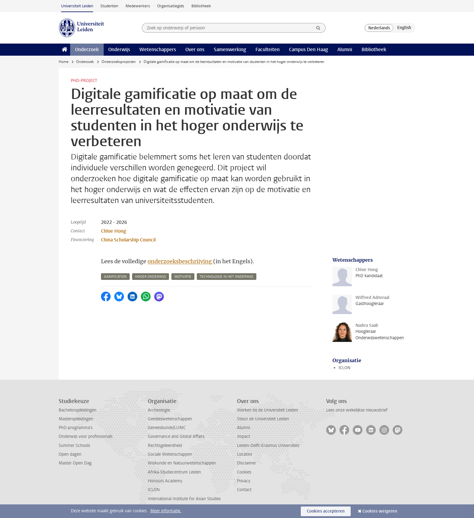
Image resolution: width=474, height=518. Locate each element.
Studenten (109, 5)
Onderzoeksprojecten (119, 61)
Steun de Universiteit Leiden (263, 419)
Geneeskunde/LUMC (167, 428)
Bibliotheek (201, 5)
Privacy (243, 481)
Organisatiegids (170, 5)
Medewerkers (137, 5)
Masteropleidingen (76, 419)
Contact (244, 490)
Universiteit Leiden (77, 5)
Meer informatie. (165, 511)
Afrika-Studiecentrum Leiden (174, 472)
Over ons (194, 49)
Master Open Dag (75, 463)
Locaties (244, 454)
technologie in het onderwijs (226, 276)
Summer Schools (74, 445)
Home (63, 61)
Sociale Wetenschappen (170, 454)
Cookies (244, 472)
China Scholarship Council (128, 240)
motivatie (182, 276)
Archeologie (159, 410)
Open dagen (70, 454)
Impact (243, 436)
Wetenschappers (157, 49)
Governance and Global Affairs (176, 436)
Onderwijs (119, 49)
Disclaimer (246, 463)
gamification (115, 276)
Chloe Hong (113, 231)
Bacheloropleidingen (77, 410)
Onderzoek (87, 49)
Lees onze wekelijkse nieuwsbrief (357, 410)
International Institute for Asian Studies (184, 499)
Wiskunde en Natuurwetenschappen (182, 463)
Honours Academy (165, 481)
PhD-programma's (76, 428)
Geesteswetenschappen (170, 419)
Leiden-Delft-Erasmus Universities (268, 445)
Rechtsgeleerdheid (165, 445)
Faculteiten (267, 49)
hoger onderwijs (150, 276)
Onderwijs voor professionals (85, 436)
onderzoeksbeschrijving (180, 261)
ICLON (344, 368)
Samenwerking (230, 49)
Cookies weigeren (379, 511)
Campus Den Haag (308, 49)
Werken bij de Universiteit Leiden (267, 410)
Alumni (344, 49)
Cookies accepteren (326, 511)
